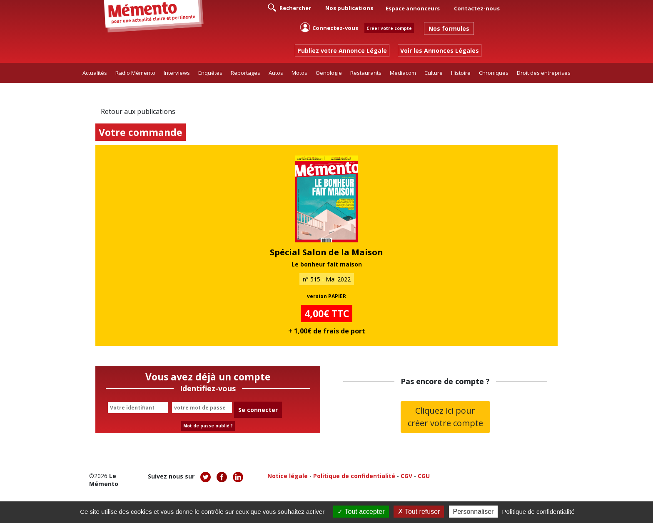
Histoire (461, 72)
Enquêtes (210, 72)
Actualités (94, 72)
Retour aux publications (138, 111)
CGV (406, 476)
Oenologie (329, 72)
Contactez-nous (477, 8)
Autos (276, 72)
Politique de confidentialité (354, 476)
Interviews (177, 72)
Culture (433, 72)
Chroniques (493, 72)
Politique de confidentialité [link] (538, 511)
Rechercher (289, 7)
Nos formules (449, 28)
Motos (299, 72)
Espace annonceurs (413, 8)
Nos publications (349, 8)
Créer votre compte (389, 28)
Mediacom (403, 72)
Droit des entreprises (544, 72)
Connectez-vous (329, 27)
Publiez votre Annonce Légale (342, 50)
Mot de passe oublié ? (208, 426)
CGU (424, 476)
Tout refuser (419, 511)
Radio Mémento (135, 72)
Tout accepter (360, 511)
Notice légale (287, 476)
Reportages (245, 72)
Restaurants (365, 72)
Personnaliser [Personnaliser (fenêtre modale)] (473, 511)
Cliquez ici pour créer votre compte (445, 417)
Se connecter (258, 410)
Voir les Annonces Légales (439, 50)
